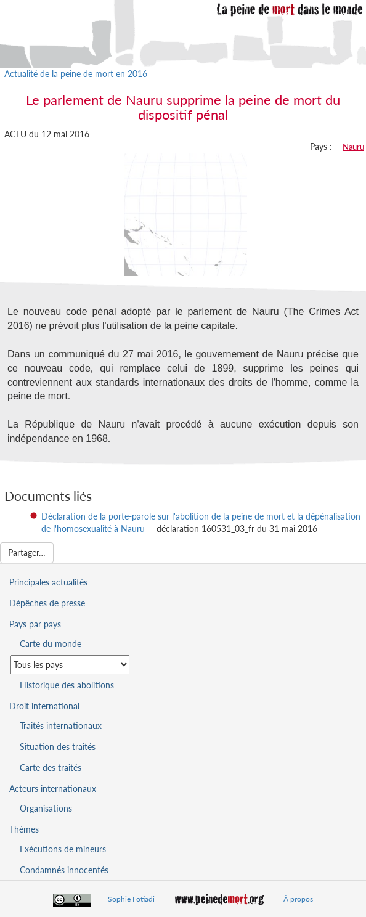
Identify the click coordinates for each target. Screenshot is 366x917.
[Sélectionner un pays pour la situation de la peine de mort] (69, 664)
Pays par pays (35, 624)
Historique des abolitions (67, 685)
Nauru (353, 147)
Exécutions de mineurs (63, 849)
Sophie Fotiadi (131, 898)
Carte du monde (50, 643)
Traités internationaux (61, 725)
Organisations (46, 808)
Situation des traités (58, 746)
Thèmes (24, 829)
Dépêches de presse (47, 603)
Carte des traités (50, 767)
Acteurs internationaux (52, 788)
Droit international (44, 706)
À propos (298, 898)
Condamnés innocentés (64, 870)
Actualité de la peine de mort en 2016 (75, 73)
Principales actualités (48, 582)
